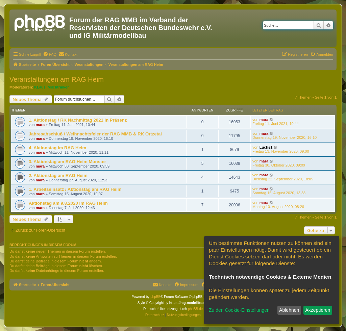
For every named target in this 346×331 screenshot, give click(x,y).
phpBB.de (195, 309)
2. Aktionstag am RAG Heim (58, 175)
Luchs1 (266, 147)
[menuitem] (49, 54)
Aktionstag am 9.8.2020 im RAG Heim (68, 203)
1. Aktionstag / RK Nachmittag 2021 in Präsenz (78, 120)
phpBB (155, 297)
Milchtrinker (58, 87)
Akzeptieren (317, 310)
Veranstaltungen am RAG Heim (56, 79)
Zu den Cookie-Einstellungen (239, 310)
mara (40, 125)
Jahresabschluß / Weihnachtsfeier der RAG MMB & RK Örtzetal (95, 133)
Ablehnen (289, 310)
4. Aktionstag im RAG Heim (57, 147)
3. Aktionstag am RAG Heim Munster (67, 161)
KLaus (40, 87)
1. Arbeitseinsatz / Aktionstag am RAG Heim (75, 189)
